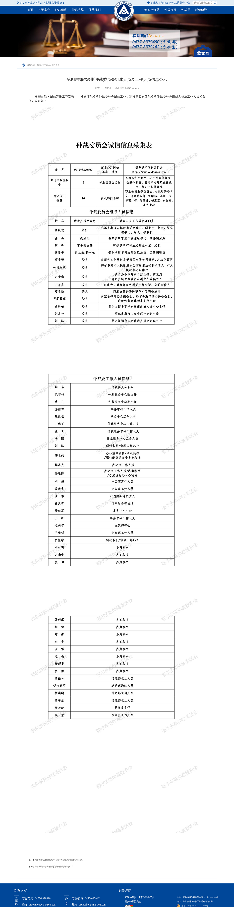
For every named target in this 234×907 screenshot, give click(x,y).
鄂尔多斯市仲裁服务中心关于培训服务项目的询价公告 (59, 860)
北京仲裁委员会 (146, 897)
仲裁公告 (55, 65)
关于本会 (46, 65)
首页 (39, 65)
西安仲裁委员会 (133, 901)
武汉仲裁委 (130, 897)
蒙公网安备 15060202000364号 (192, 905)
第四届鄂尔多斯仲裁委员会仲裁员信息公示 (54, 866)
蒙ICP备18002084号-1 (210, 897)
